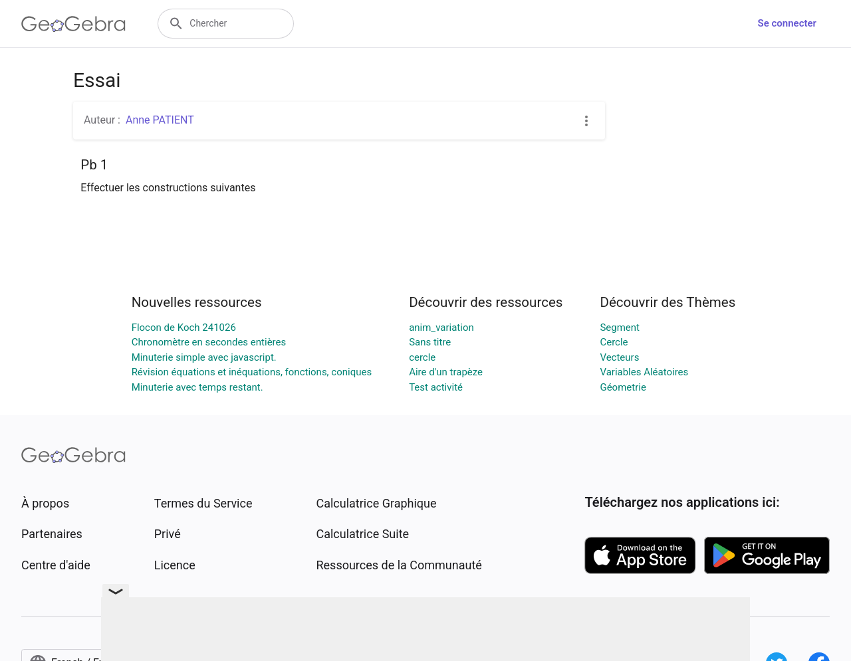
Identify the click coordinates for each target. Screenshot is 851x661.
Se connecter (787, 23)
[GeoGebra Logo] (73, 24)
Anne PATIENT (160, 120)
